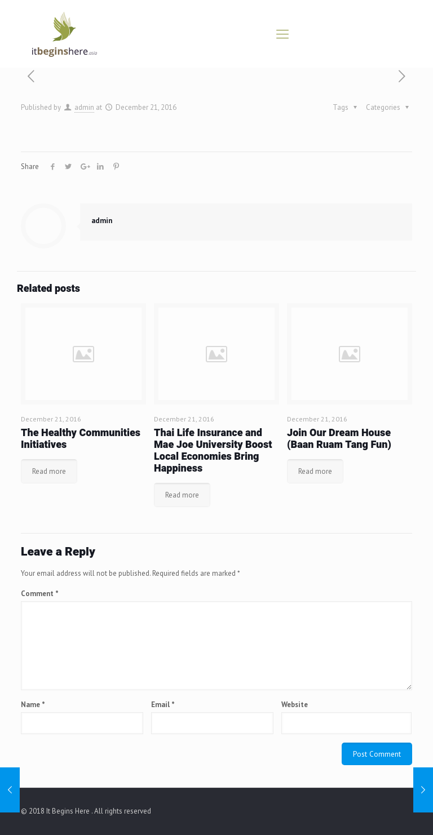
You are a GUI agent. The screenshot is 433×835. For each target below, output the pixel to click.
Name (33, 704)
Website (294, 704)
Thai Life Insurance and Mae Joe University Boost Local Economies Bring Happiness (213, 450)
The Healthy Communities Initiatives (80, 438)
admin (84, 107)
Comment (40, 593)
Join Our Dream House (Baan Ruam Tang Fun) (339, 438)
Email (163, 704)
